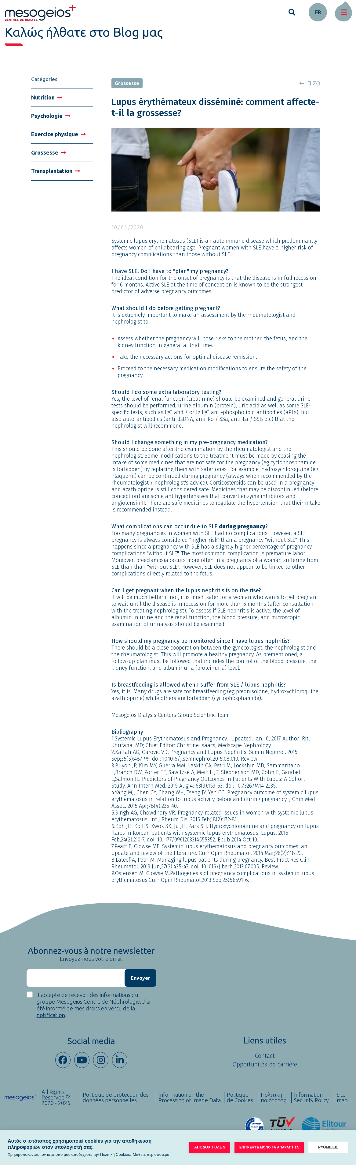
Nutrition (46, 97)
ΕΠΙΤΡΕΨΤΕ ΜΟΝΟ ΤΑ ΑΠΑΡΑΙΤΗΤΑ (269, 1147)
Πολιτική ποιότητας (273, 1097)
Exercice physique (58, 134)
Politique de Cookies (240, 1097)
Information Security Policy (311, 1097)
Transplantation (55, 171)
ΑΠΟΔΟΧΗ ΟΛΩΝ (209, 1147)
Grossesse (48, 152)
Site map (342, 1097)
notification (51, 1015)
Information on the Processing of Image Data (189, 1097)
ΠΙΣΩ (310, 83)
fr (318, 12)
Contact (265, 1055)
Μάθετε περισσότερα (151, 1154)
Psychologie (50, 116)
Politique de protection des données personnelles (116, 1097)
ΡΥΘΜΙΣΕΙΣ (328, 1147)
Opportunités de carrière (264, 1064)
